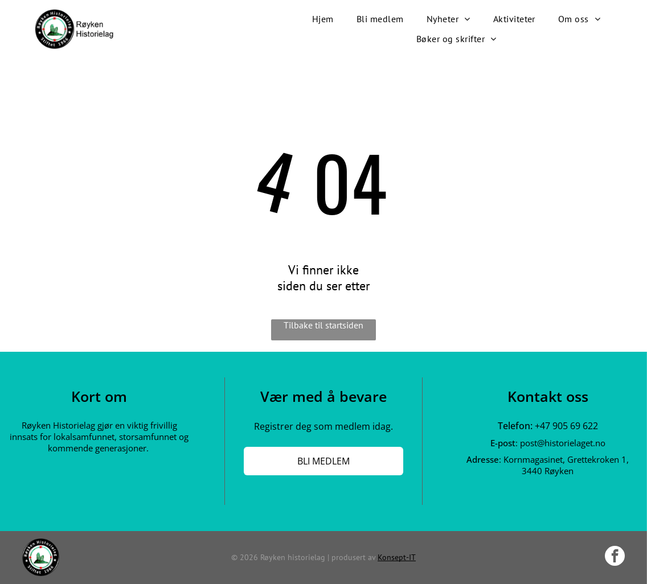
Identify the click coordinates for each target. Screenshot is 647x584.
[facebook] (615, 557)
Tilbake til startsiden (323, 325)
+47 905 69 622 (566, 426)
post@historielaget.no (562, 443)
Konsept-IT (397, 557)
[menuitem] (323, 19)
